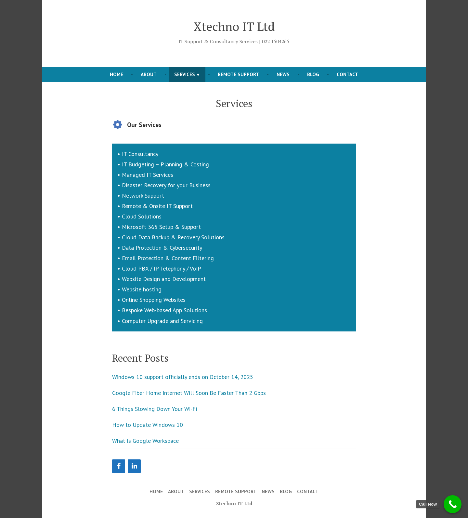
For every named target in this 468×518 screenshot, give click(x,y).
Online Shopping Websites (154, 299)
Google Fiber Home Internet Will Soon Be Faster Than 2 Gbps (189, 393)
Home (116, 74)
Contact (347, 74)
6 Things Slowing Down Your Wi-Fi (154, 409)
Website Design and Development (164, 279)
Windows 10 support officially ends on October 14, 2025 (182, 377)
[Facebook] (118, 466)
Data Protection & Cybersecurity (162, 247)
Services (184, 74)
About (149, 74)
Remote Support (238, 74)
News (283, 74)
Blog (313, 74)
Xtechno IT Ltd (234, 26)
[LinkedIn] (134, 466)
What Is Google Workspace (145, 440)
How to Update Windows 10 (147, 424)
